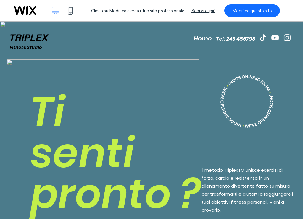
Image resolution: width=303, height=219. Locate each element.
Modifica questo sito (252, 10)
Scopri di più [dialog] (203, 10)
